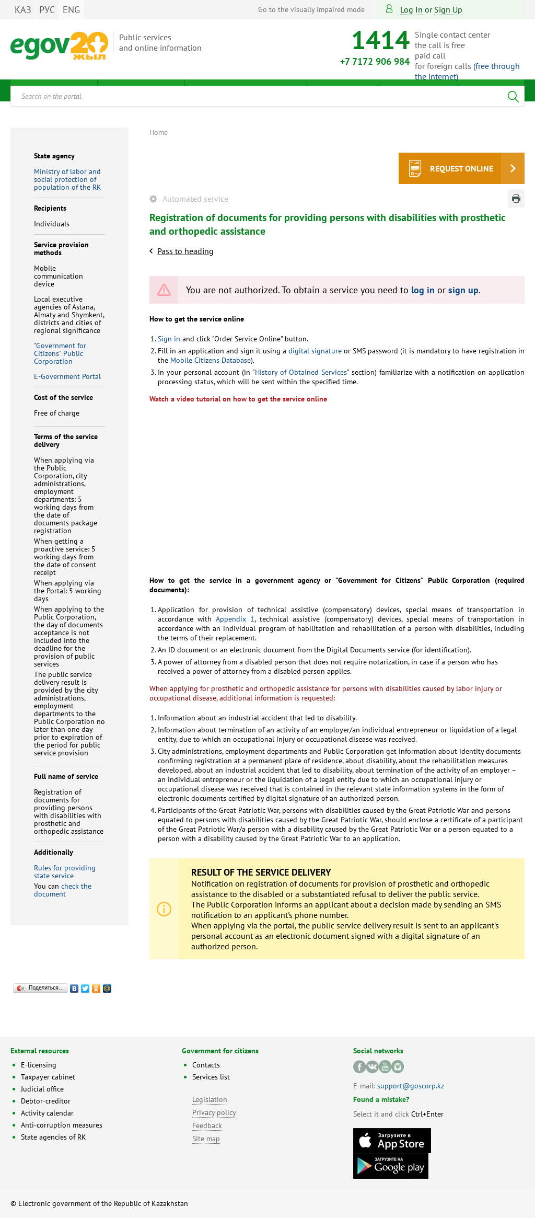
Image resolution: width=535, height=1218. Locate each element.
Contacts (206, 1065)
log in (423, 290)
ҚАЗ (23, 10)
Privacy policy (214, 1112)
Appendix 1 (235, 619)
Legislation (209, 1099)
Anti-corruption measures (61, 1125)
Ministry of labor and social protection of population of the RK (67, 179)
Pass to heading (185, 251)
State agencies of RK (53, 1137)
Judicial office (42, 1089)
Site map (206, 1138)
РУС (47, 10)
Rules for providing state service (65, 871)
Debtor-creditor (46, 1101)
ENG (71, 10)
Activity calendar (47, 1113)
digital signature (315, 350)
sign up (448, 9)
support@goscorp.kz (410, 1085)
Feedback (207, 1125)
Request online (461, 168)
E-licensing (38, 1065)
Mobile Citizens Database (210, 360)
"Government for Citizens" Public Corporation (60, 353)
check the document (62, 890)
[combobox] (267, 96)
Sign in (169, 338)
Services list (211, 1077)
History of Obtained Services (301, 372)
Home (158, 132)
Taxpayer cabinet (48, 1077)
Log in (411, 9)
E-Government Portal (67, 376)
